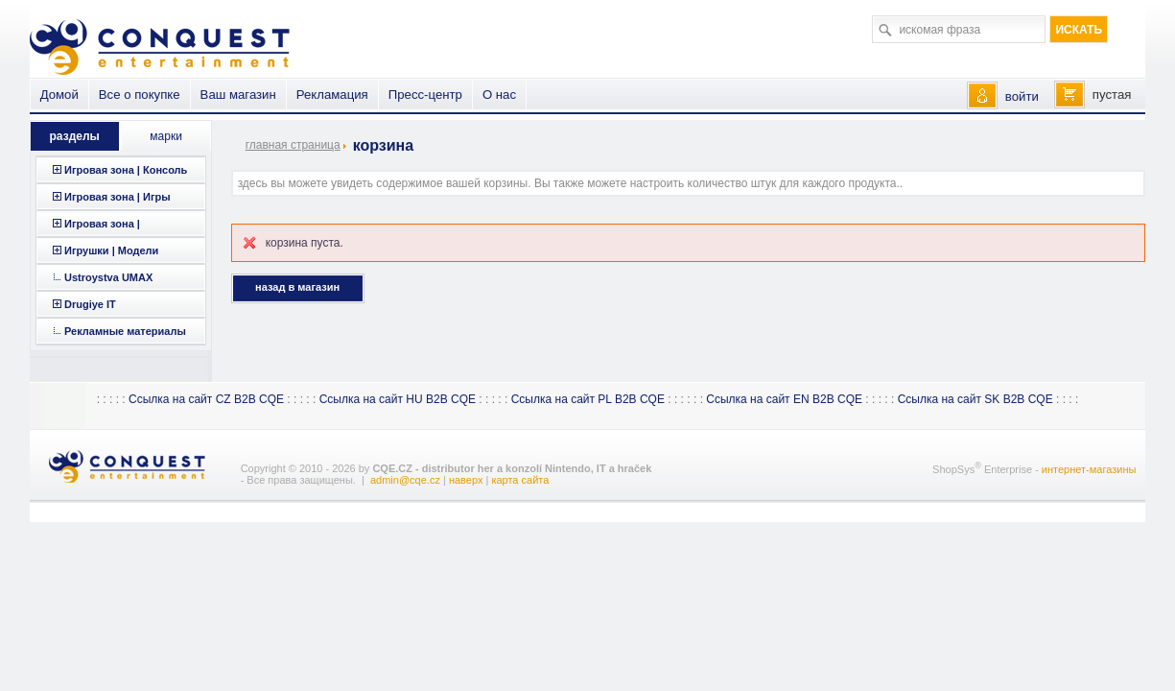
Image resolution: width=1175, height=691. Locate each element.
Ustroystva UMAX (108, 277)
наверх (466, 480)
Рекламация (332, 94)
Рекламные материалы (125, 331)
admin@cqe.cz (405, 480)
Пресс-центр (425, 94)
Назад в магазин (297, 287)
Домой (59, 94)
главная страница (293, 145)
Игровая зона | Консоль (125, 170)
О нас (499, 94)
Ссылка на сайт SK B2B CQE (975, 399)
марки (166, 136)
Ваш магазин (238, 94)
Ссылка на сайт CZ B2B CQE (206, 399)
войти (1022, 96)
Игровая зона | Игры (117, 197)
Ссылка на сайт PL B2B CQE (588, 399)
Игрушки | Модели (111, 250)
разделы (75, 136)
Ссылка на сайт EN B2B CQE (784, 399)
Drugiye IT (90, 304)
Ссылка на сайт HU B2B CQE (397, 399)
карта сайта (520, 480)
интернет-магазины (1089, 469)
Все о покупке (139, 94)
